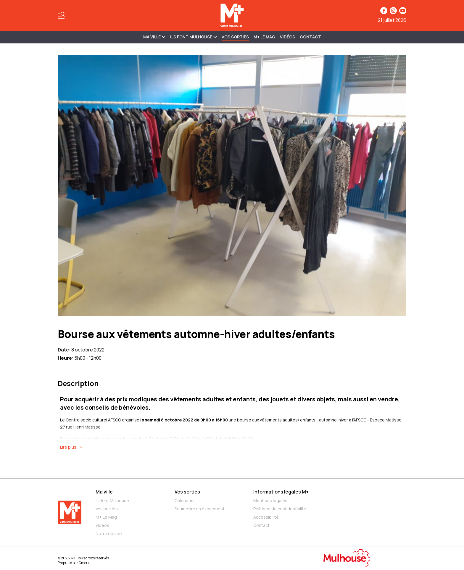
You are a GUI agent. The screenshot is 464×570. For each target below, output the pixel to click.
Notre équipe (109, 533)
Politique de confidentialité (279, 509)
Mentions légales (270, 500)
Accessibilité (266, 517)
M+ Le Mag (264, 37)
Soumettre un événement (200, 509)
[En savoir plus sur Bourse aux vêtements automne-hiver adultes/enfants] (233, 447)
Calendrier (185, 500)
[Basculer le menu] (61, 15)
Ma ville (104, 491)
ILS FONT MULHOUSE (193, 37)
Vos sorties (235, 37)
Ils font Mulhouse (112, 500)
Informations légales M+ (281, 491)
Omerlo (84, 562)
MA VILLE (154, 37)
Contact (310, 37)
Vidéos (287, 37)
